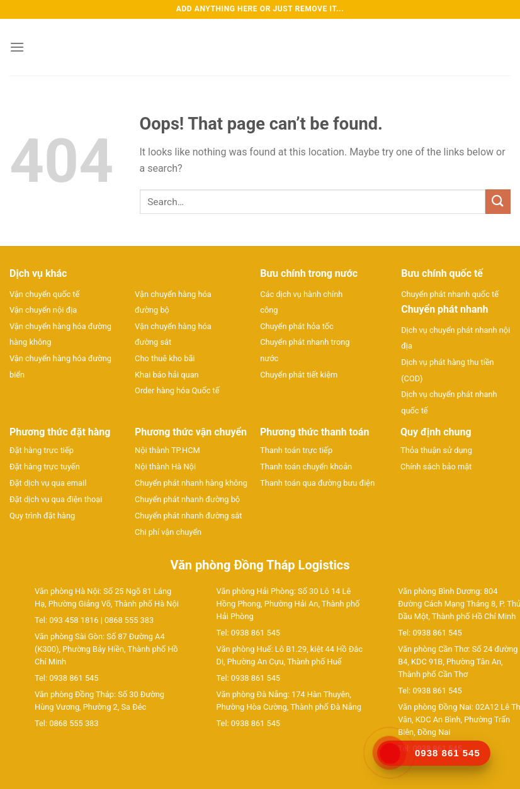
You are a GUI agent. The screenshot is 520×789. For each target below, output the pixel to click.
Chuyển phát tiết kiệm (298, 374)
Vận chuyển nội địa (43, 310)
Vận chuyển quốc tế (44, 294)
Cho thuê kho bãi (165, 358)
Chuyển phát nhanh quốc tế (450, 294)
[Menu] (17, 46)
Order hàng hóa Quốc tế (177, 390)
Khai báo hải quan (167, 374)
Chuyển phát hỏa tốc (297, 326)
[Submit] (498, 201)
